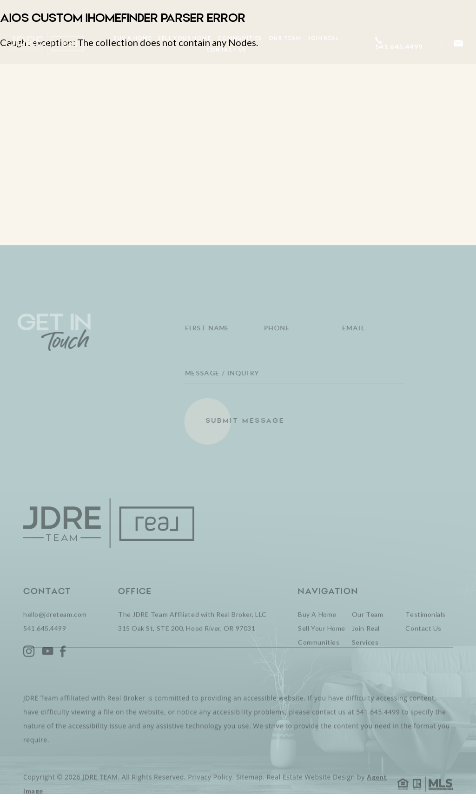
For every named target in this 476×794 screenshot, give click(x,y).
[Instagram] (29, 663)
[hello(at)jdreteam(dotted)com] (458, 43)
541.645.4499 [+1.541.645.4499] (44, 640)
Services (365, 654)
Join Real (323, 38)
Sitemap (249, 789)
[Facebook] (63, 663)
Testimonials (425, 626)
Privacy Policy (210, 789)
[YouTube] (47, 663)
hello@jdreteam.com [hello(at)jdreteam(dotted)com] (55, 626)
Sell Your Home (184, 38)
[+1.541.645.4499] (403, 43)
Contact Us (226, 49)
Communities (240, 38)
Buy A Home (132, 38)
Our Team (285, 38)
